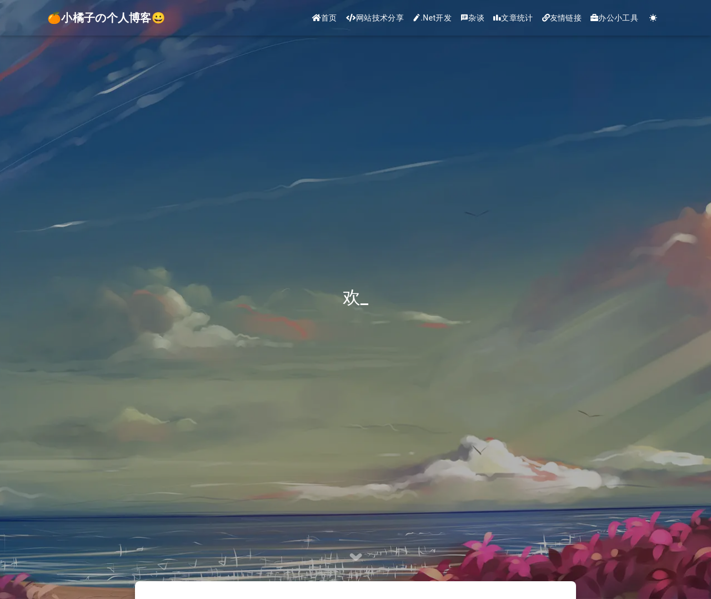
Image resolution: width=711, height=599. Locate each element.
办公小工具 (614, 17)
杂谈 (472, 17)
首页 (324, 17)
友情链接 (562, 17)
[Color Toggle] (653, 18)
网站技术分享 (375, 17)
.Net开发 (432, 17)
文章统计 (513, 17)
